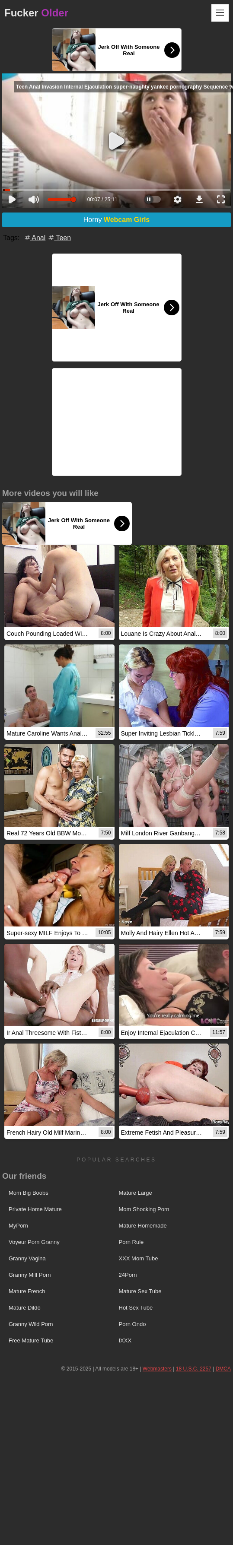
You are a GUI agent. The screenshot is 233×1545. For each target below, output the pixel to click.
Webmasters (157, 1369)
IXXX (125, 1340)
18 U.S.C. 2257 (193, 1369)
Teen (59, 237)
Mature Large (135, 1193)
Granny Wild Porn (31, 1324)
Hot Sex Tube (136, 1307)
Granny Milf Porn (30, 1275)
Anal (34, 237)
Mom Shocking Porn (144, 1209)
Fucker (36, 13)
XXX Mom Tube (138, 1258)
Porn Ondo (132, 1324)
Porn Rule (131, 1242)
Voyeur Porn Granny (34, 1242)
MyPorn (18, 1225)
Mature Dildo (25, 1307)
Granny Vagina (27, 1258)
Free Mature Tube (31, 1340)
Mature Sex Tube (140, 1291)
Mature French (27, 1291)
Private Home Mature (35, 1209)
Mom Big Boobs (28, 1193)
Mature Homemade (143, 1225)
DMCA (223, 1369)
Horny (116, 219)
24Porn (128, 1275)
